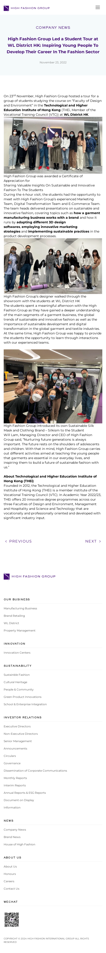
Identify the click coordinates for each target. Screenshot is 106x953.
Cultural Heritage (15, 682)
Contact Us (11, 888)
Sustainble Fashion (17, 674)
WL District (11, 623)
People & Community (19, 689)
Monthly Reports (15, 778)
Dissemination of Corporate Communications (35, 770)
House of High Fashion (19, 844)
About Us (10, 866)
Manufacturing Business (20, 608)
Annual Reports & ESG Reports (25, 792)
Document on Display (19, 800)
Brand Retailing (14, 615)
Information (12, 807)
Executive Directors (17, 726)
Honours (10, 874)
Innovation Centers (17, 652)
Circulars (10, 756)
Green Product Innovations (22, 697)
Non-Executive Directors (21, 733)
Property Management (19, 630)
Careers (9, 881)
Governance (12, 763)
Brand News (12, 837)
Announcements (15, 748)
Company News (15, 829)
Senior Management (18, 741)
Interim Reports (15, 785)
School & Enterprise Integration (25, 704)
